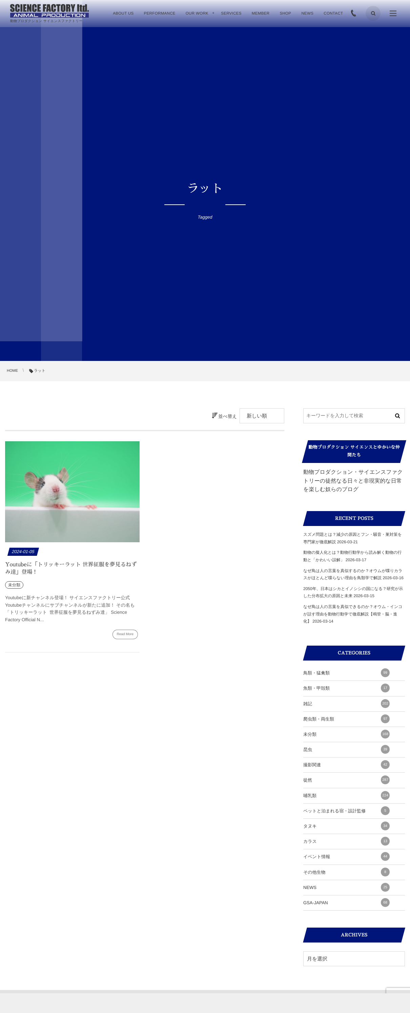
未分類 (346, 734)
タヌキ (346, 826)
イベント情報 (346, 856)
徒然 (346, 779)
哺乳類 (346, 795)
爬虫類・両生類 (346, 718)
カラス (346, 841)
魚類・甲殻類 (346, 688)
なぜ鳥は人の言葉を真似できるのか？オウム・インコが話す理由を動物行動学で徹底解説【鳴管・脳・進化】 (353, 614)
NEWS (346, 887)
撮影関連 (346, 764)
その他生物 (346, 872)
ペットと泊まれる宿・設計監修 (346, 810)
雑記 (346, 703)
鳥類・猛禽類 (346, 672)
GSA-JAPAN (346, 902)
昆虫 (346, 749)
